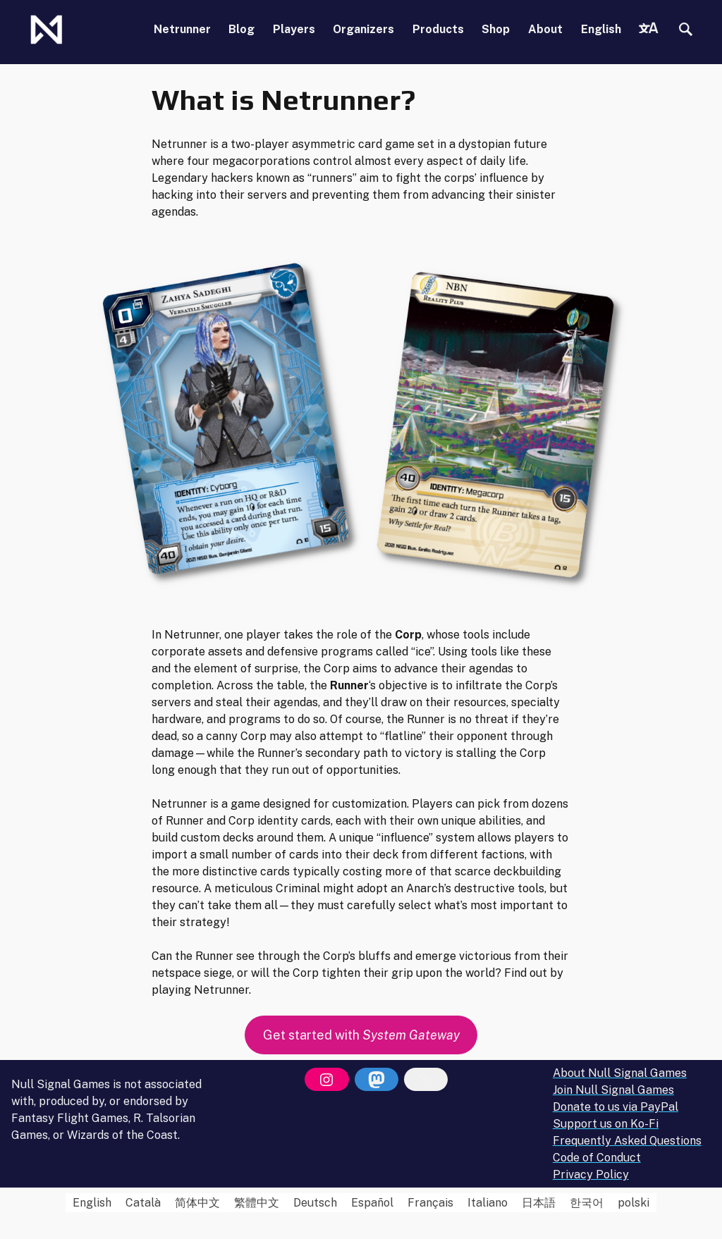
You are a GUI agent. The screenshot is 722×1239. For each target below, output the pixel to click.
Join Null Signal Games (613, 1090)
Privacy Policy (591, 1174)
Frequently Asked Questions (627, 1140)
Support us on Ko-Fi (606, 1123)
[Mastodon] (376, 1080)
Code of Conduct (597, 1157)
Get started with (361, 1035)
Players (294, 29)
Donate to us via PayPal (615, 1107)
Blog (241, 29)
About (545, 29)
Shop (496, 29)
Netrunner (182, 29)
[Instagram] (326, 1080)
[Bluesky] (426, 1080)
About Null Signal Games (620, 1073)
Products (438, 29)
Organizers (363, 29)
